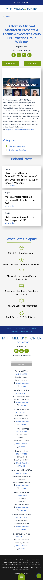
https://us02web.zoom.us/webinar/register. (20, 129)
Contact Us (32, 328)
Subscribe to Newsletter (22, 355)
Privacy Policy (26, 331)
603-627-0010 (21, 473)
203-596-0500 (21, 537)
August (8, 16)
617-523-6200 (21, 2)
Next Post (33, 63)
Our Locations (20, 328)
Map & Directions (22, 383)
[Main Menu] (21, 576)
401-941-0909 (21, 517)
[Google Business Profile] (16, 351)
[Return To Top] (38, 575)
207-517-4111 (21, 454)
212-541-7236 (21, 495)
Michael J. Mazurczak (17, 146)
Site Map (14, 331)
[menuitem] (9, 328)
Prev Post (10, 63)
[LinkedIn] (21, 351)
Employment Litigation (17, 150)
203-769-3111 (21, 432)
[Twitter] (26, 351)
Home (9, 328)
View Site (22, 386)
